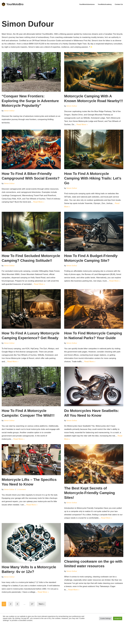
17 (32, 604)
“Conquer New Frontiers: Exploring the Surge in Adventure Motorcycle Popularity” (30, 101)
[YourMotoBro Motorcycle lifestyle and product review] (13, 4)
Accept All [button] (117, 618)
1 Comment (21, 489)
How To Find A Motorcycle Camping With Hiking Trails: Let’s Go (92, 178)
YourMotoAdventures (87, 4)
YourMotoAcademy (105, 4)
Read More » (82, 124)
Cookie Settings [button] (105, 618)
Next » (41, 604)
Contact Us (119, 4)
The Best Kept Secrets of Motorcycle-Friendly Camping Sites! (89, 493)
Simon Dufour (9, 111)
